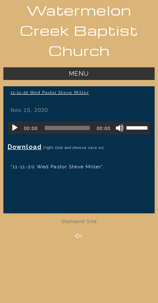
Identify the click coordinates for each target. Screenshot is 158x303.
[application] (79, 128)
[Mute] (119, 128)
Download (25, 147)
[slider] (67, 128)
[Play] (15, 128)
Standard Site (79, 221)
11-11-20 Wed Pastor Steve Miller (50, 92)
